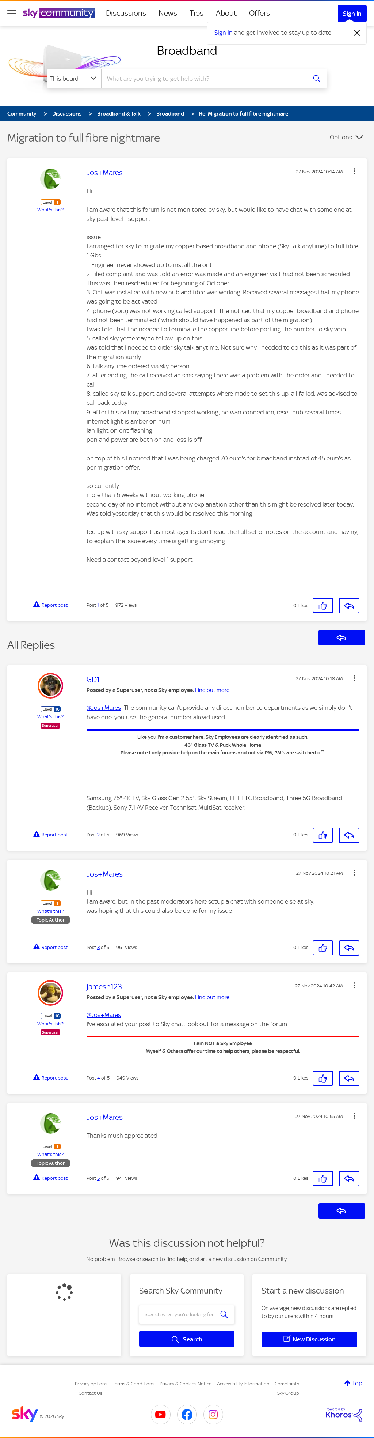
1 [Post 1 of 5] (98, 605)
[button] (354, 171)
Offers (259, 13)
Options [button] (341, 137)
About (226, 13)
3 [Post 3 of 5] (98, 947)
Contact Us (90, 1393)
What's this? (50, 209)
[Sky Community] (59, 13)
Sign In (352, 13)
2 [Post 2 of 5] (98, 834)
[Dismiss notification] (357, 33)
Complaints (287, 1383)
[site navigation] (11, 13)
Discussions (126, 13)
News (168, 13)
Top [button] (357, 1383)
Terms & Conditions (133, 1383)
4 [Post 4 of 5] (98, 1078)
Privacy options (91, 1383)
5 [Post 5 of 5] (98, 1178)
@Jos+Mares (104, 707)
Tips (196, 13)
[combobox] (203, 78)
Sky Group (288, 1393)
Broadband (187, 50)
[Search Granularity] (74, 78)
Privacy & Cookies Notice (185, 1383)
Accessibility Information (243, 1383)
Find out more (212, 690)
